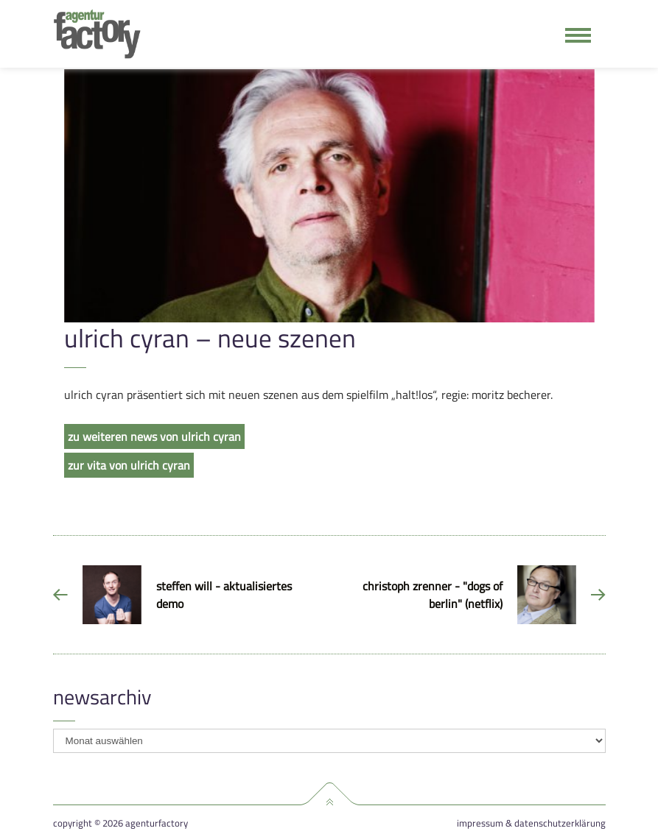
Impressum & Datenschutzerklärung (531, 823)
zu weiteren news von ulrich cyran (154, 436)
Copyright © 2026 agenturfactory (120, 823)
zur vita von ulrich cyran (129, 465)
